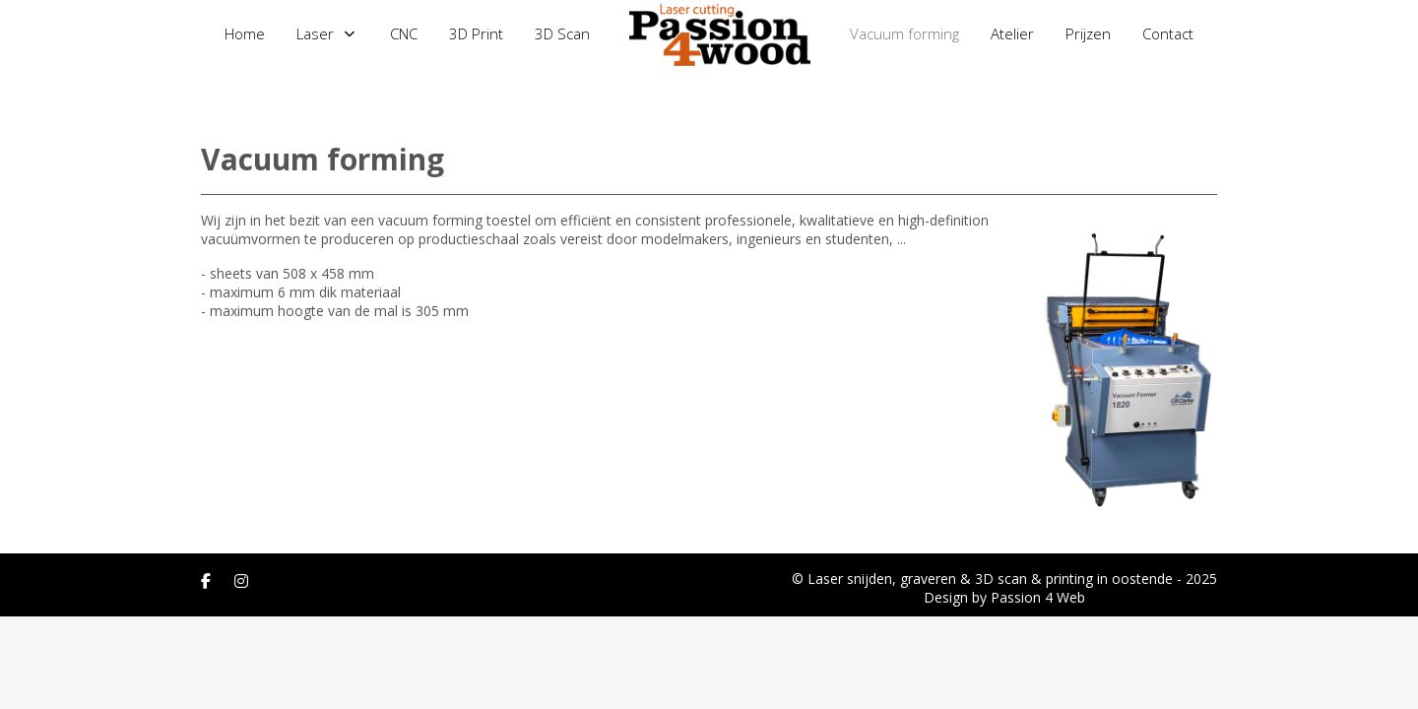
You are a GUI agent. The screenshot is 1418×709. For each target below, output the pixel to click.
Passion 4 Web (1038, 597)
